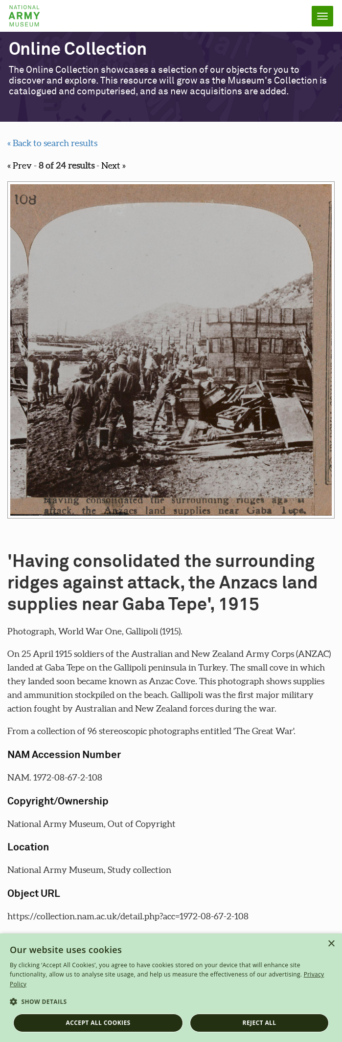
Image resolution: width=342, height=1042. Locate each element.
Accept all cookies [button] (98, 1023)
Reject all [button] (259, 1023)
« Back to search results (52, 143)
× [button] (331, 944)
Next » (113, 165)
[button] (171, 1002)
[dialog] (171, 987)
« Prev (19, 165)
